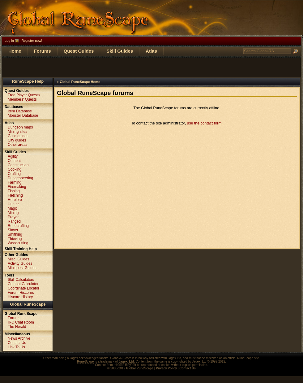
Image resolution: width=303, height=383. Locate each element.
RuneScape (85, 361)
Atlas (151, 51)
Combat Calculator (23, 284)
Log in (9, 40)
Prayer (13, 217)
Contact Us (17, 343)
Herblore (15, 200)
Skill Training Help (21, 249)
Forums (42, 51)
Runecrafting (18, 226)
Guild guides (18, 136)
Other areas (17, 144)
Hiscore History (20, 297)
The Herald (17, 326)
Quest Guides (79, 51)
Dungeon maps (20, 127)
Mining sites (17, 131)
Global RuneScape (28, 304)
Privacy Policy (166, 368)
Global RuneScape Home (80, 82)
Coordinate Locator (23, 288)
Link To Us (16, 347)
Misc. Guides (18, 259)
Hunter (13, 204)
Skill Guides (119, 51)
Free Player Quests (24, 95)
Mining (13, 213)
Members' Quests (22, 99)
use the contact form (204, 123)
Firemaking (17, 187)
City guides (17, 140)
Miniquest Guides (22, 268)
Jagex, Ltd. (126, 361)
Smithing (15, 234)
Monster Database (23, 115)
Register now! (31, 40)
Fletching (15, 195)
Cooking (14, 169)
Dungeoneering (20, 178)
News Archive (19, 338)
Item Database (20, 111)
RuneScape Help (28, 81)
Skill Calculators (21, 279)
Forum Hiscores (21, 292)
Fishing (14, 191)
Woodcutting (18, 243)
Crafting (14, 174)
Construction (18, 165)
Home (14, 51)
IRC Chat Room (21, 322)
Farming (14, 182)
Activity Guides (20, 263)
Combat (14, 161)
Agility (13, 156)
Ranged (14, 221)
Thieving (15, 239)
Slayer (13, 230)
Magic (13, 208)
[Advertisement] (151, 67)
